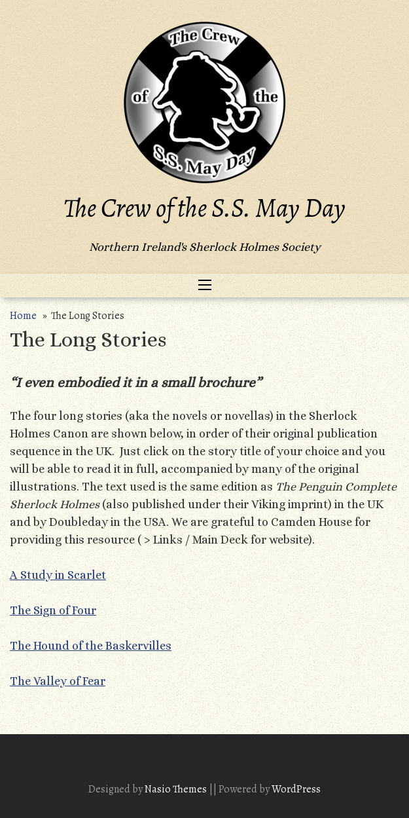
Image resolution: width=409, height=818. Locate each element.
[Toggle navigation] (204, 285)
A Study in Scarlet (58, 575)
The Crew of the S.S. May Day (204, 208)
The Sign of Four (53, 610)
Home (23, 315)
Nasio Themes (177, 789)
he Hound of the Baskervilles (94, 645)
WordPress (296, 789)
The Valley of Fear (57, 681)
